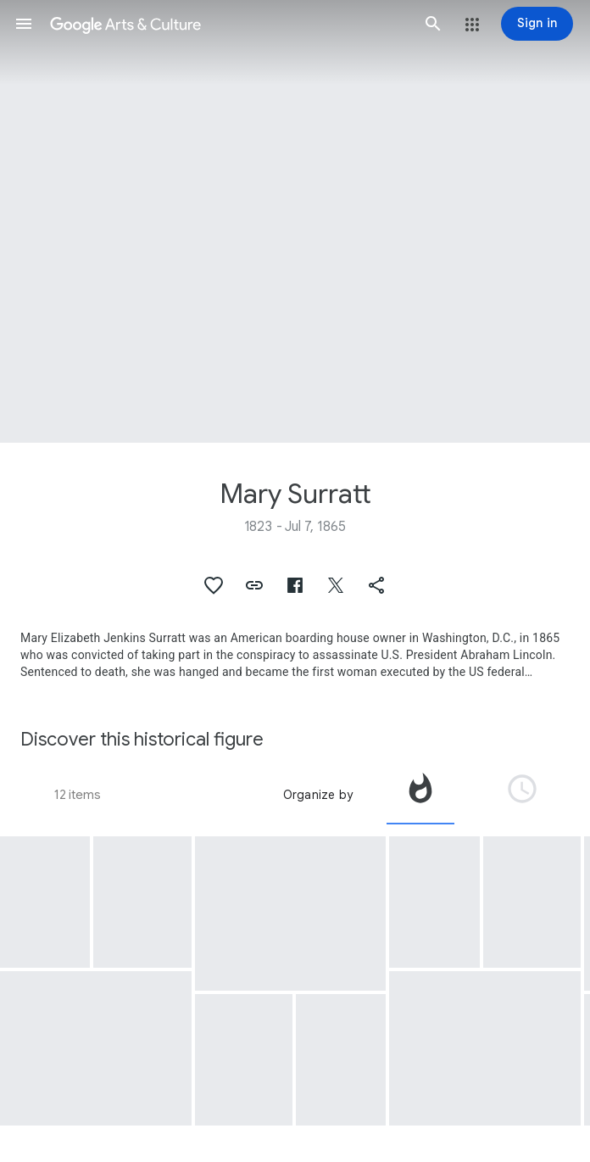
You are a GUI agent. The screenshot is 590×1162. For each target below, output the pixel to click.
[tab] (420, 794)
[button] (23, 23)
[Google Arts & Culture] (228, 23)
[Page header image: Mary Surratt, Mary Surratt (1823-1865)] (295, 221)
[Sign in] (537, 24)
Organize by (318, 794)
